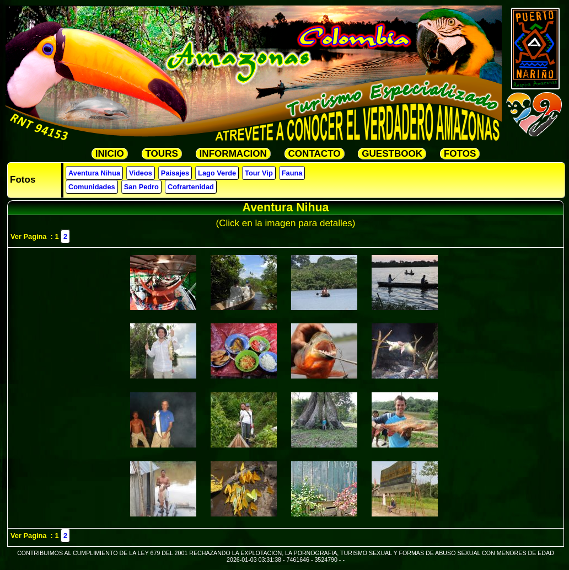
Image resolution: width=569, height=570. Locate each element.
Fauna (292, 173)
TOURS (162, 153)
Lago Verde (217, 173)
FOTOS (460, 153)
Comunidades (91, 187)
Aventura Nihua (94, 173)
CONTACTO (314, 153)
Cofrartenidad (191, 187)
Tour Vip (259, 173)
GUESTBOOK (392, 153)
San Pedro (141, 187)
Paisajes (175, 173)
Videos (140, 173)
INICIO (109, 153)
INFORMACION (233, 153)
